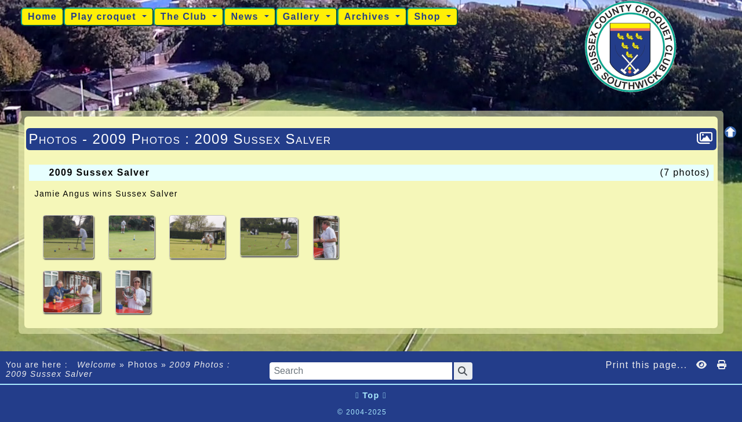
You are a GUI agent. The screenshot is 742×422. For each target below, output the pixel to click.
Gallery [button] (303, 16)
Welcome (96, 364)
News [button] (246, 16)
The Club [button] (185, 16)
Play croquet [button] (105, 16)
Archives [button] (369, 16)
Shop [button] (428, 16)
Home (42, 16)
